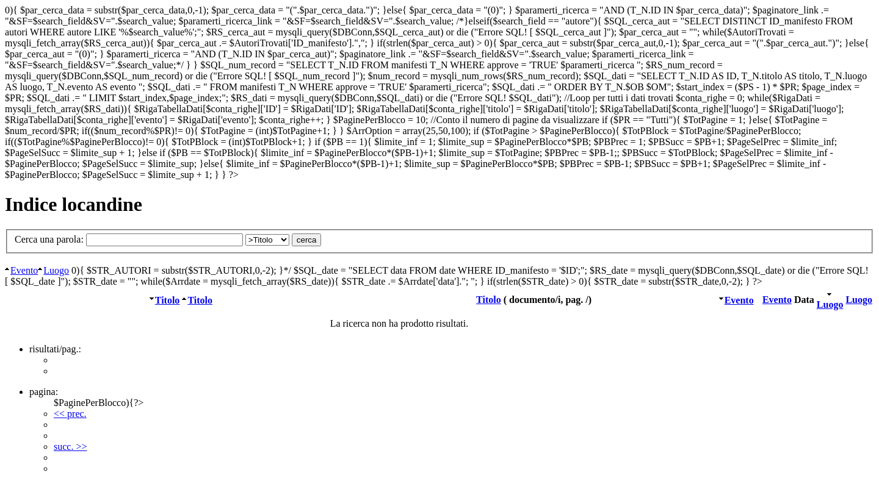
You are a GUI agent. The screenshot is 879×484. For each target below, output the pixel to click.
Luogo (56, 270)
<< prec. (70, 413)
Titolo (167, 300)
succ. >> (70, 446)
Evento (24, 270)
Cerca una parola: (153, 239)
